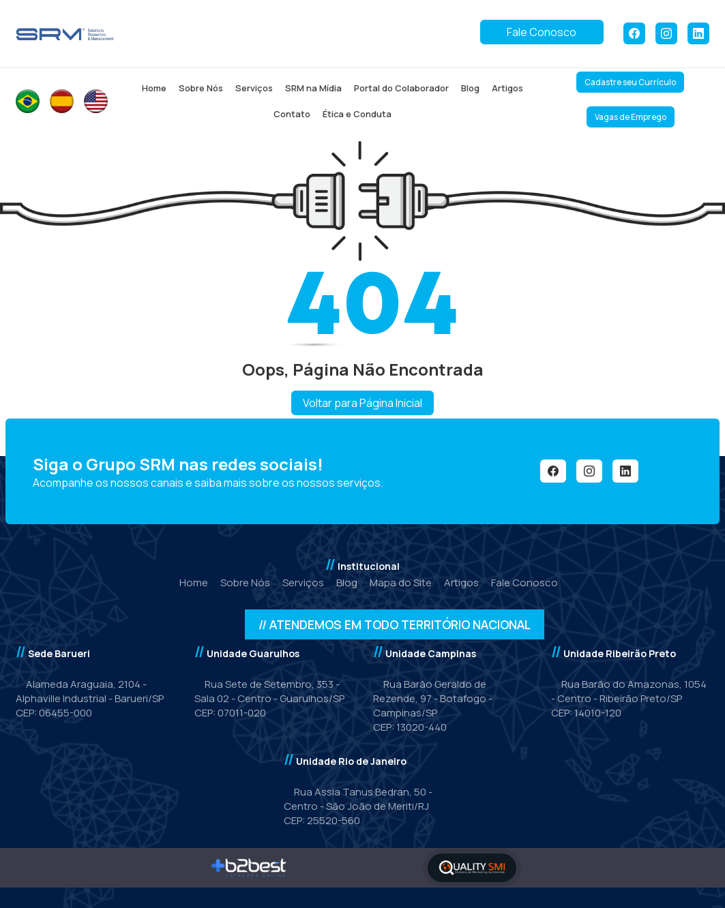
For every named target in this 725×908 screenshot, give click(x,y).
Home (154, 88)
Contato (291, 114)
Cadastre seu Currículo (630, 82)
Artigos (507, 88)
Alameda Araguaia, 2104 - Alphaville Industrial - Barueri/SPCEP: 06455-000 (90, 698)
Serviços (254, 88)
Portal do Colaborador (401, 88)
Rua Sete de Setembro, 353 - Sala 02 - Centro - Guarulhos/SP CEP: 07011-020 (269, 698)
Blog (470, 88)
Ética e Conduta (357, 114)
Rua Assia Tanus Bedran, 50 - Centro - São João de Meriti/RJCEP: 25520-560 (358, 806)
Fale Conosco (541, 32)
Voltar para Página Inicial (362, 402)
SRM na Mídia (313, 88)
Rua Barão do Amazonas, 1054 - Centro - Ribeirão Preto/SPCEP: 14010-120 (629, 698)
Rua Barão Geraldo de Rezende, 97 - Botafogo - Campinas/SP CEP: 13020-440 (432, 705)
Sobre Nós (201, 88)
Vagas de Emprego (630, 117)
